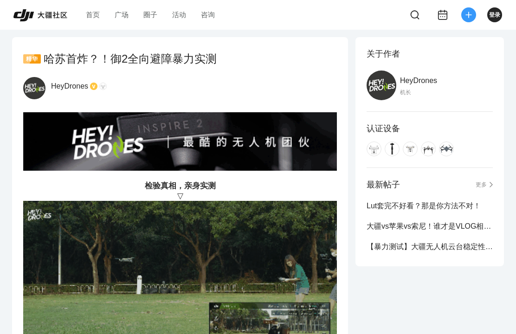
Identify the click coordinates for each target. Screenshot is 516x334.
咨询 (208, 15)
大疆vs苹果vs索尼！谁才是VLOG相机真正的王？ (430, 226)
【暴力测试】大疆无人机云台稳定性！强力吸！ (430, 246)
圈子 (150, 15)
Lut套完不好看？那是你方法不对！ (424, 206)
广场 (122, 15)
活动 (179, 15)
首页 (93, 15)
